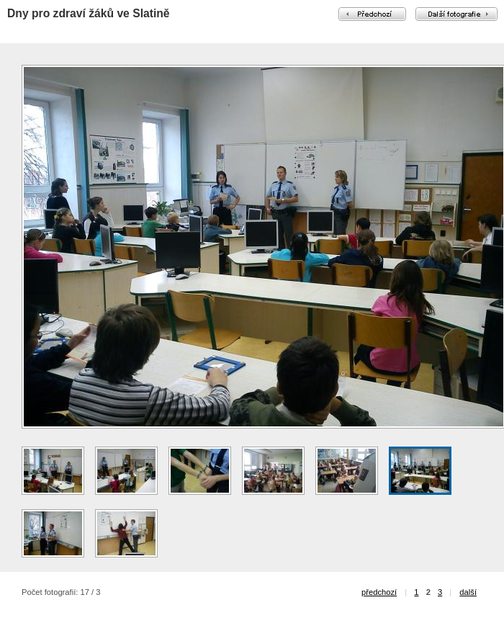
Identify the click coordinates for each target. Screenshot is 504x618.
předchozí (379, 592)
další (468, 592)
